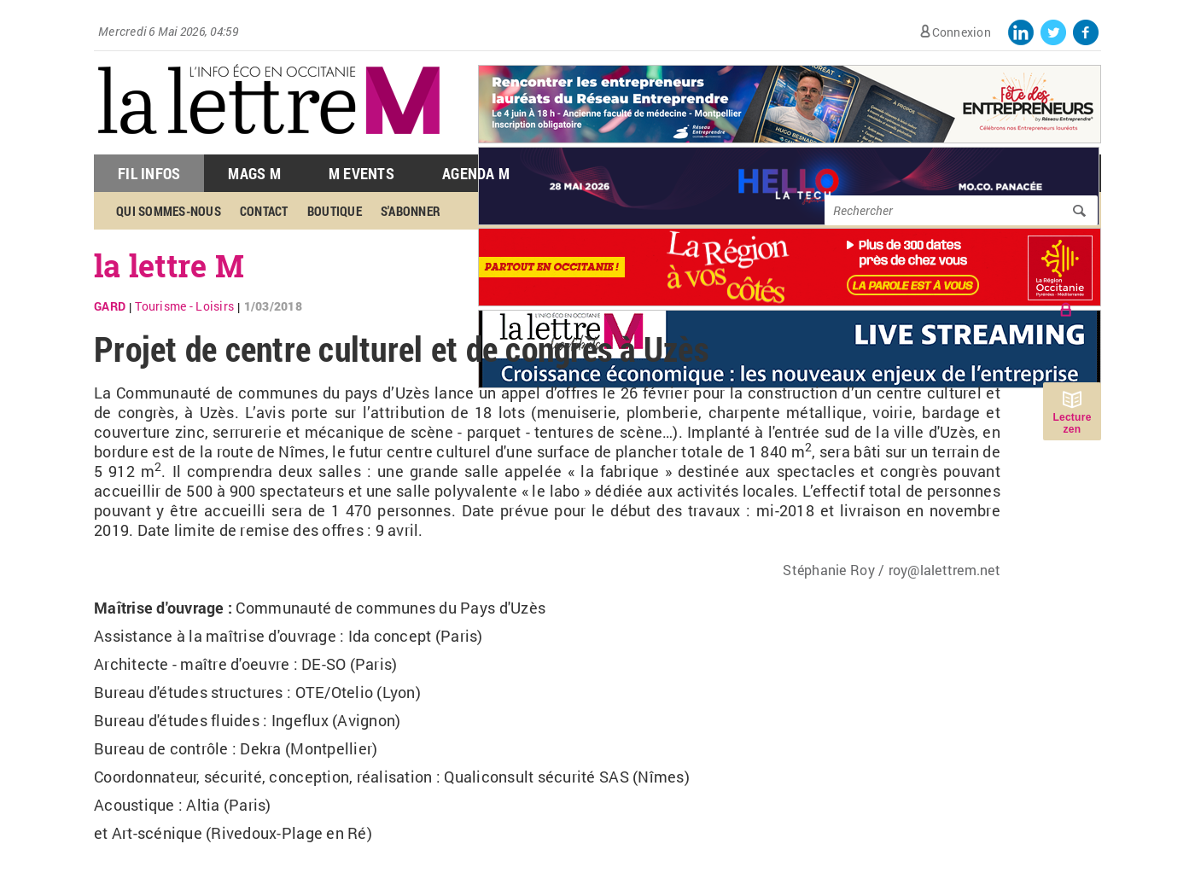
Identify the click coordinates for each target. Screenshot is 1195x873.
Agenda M (476, 173)
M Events (361, 173)
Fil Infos (149, 173)
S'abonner (410, 210)
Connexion (961, 32)
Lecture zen (1071, 423)
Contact (264, 210)
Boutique (334, 210)
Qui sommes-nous (168, 210)
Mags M (254, 173)
